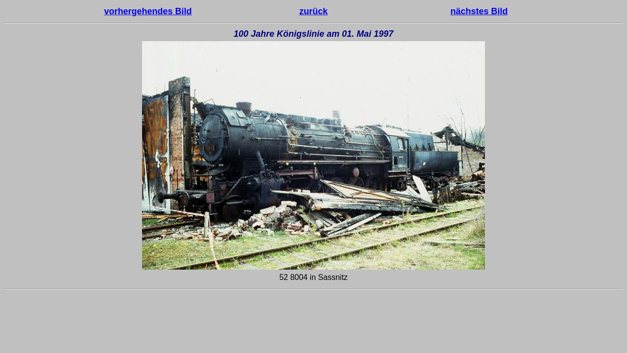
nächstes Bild (479, 11)
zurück (313, 11)
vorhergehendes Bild (148, 11)
